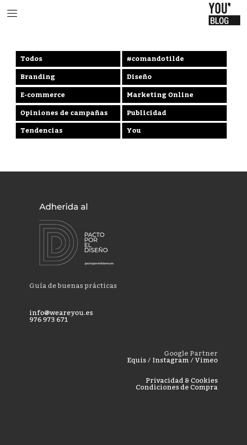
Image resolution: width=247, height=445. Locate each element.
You (134, 130)
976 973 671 (48, 319)
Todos (31, 58)
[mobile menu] (12, 13)
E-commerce (42, 95)
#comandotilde (155, 58)
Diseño (139, 76)
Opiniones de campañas (64, 113)
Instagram (170, 360)
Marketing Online (160, 95)
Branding (37, 76)
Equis (136, 360)
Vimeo (206, 360)
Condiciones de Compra (177, 387)
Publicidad (146, 113)
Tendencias (41, 130)
